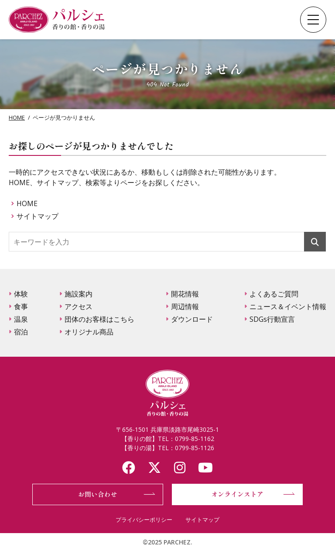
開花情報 (185, 294)
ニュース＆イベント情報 (288, 306)
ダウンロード (192, 319)
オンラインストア (237, 494)
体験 (21, 294)
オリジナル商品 (89, 332)
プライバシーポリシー (144, 519)
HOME (17, 117)
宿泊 (21, 332)
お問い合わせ (97, 494)
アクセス (78, 306)
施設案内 (78, 294)
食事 (21, 306)
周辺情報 (185, 306)
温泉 (21, 319)
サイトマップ (37, 216)
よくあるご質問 (274, 294)
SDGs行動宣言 (272, 319)
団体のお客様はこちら (99, 319)
